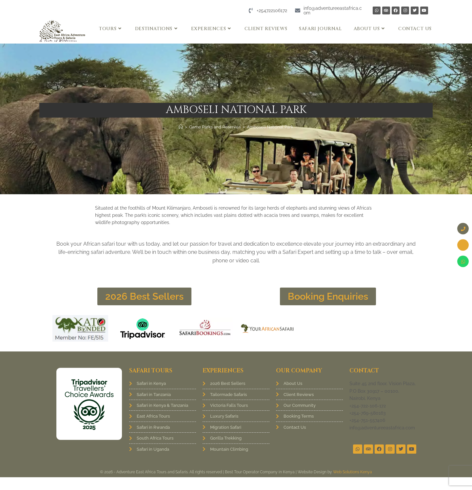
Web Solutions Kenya (352, 484)
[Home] (181, 126)
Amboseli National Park (270, 126)
